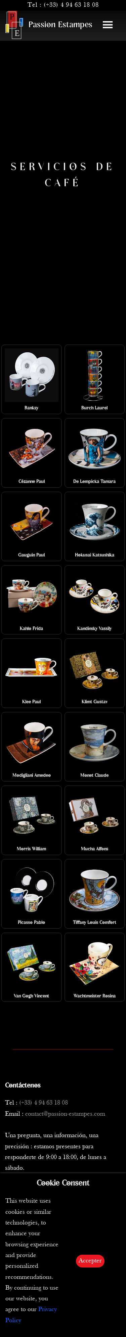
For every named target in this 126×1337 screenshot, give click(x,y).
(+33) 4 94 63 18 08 (71, 5)
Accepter (90, 1261)
